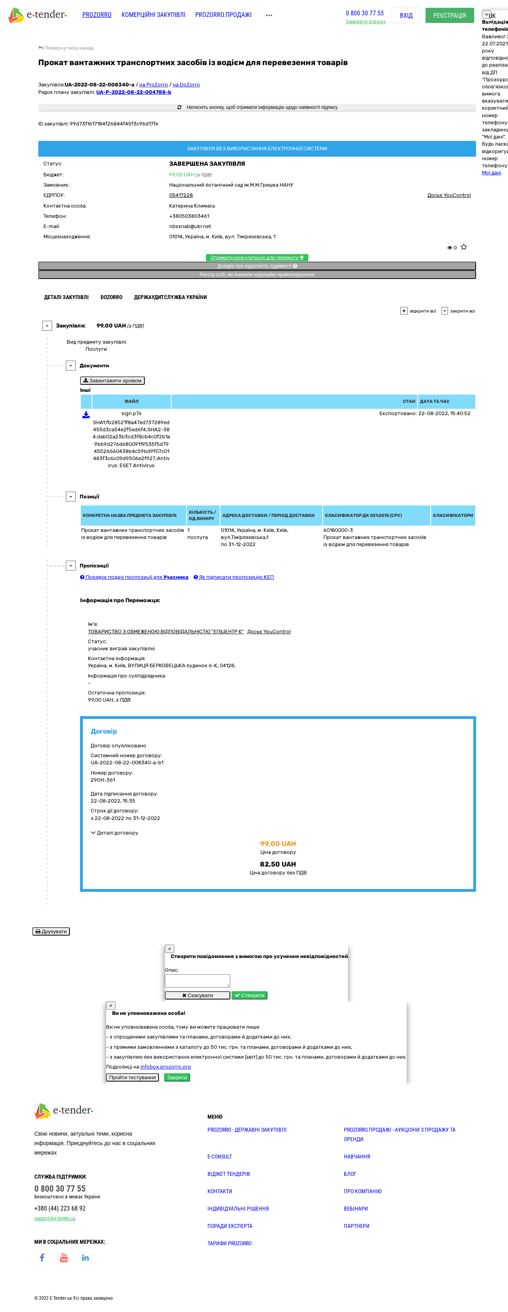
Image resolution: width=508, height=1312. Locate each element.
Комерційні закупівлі (153, 15)
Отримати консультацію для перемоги (257, 257)
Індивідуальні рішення (238, 1211)
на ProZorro (153, 85)
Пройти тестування (132, 1080)
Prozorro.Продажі (223, 15)
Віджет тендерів (228, 1176)
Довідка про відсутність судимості (257, 266)
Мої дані (491, 173)
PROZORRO (97, 15)
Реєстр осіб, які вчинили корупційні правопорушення (257, 274)
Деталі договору (114, 833)
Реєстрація (449, 15)
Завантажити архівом (112, 381)
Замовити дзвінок (366, 22)
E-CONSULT (219, 1159)
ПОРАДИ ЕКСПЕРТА (229, 1228)
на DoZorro (186, 85)
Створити (249, 998)
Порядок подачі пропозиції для (134, 577)
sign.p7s (131, 413)
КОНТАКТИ (219, 1193)
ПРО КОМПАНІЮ (363, 1193)
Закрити (177, 1080)
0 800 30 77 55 (365, 13)
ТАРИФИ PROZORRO (229, 1246)
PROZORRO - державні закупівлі (247, 1132)
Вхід (406, 15)
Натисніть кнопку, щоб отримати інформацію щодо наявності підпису (257, 107)
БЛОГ (350, 1176)
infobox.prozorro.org (165, 1069)
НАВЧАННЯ (357, 1159)
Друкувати (51, 931)
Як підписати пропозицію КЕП (234, 577)
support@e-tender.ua (54, 1221)
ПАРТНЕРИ (357, 1228)
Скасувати (197, 998)
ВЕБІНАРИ (356, 1211)
